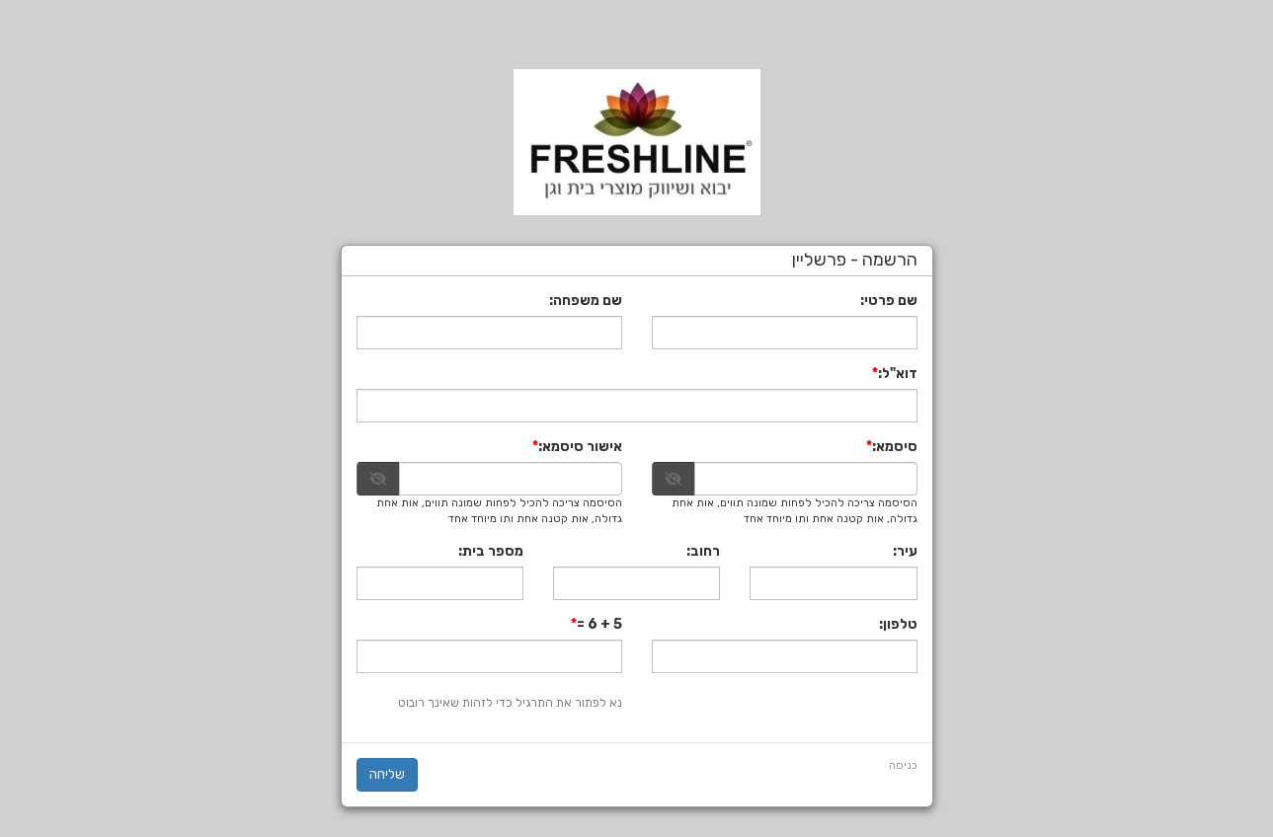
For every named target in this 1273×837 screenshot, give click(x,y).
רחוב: (703, 551)
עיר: (905, 551)
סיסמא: (894, 446)
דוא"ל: (897, 373)
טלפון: (898, 624)
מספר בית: (490, 551)
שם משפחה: (585, 300)
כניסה (903, 765)
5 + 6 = (599, 624)
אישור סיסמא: (580, 446)
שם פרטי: (888, 300)
